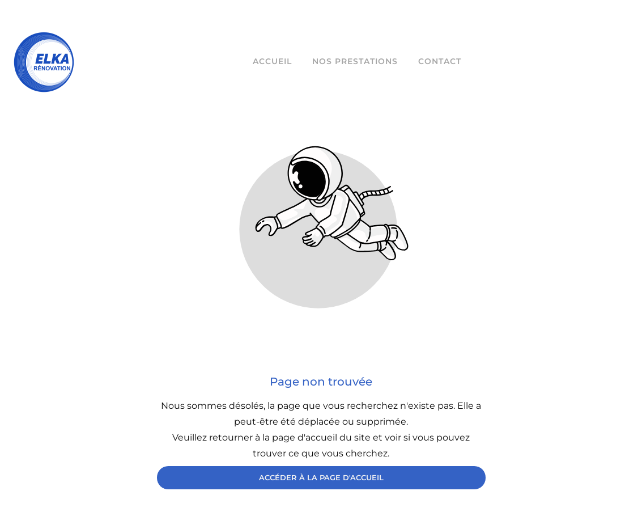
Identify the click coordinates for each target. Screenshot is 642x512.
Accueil (272, 61)
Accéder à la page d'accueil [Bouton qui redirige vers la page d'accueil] (321, 477)
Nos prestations (355, 61)
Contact (439, 61)
